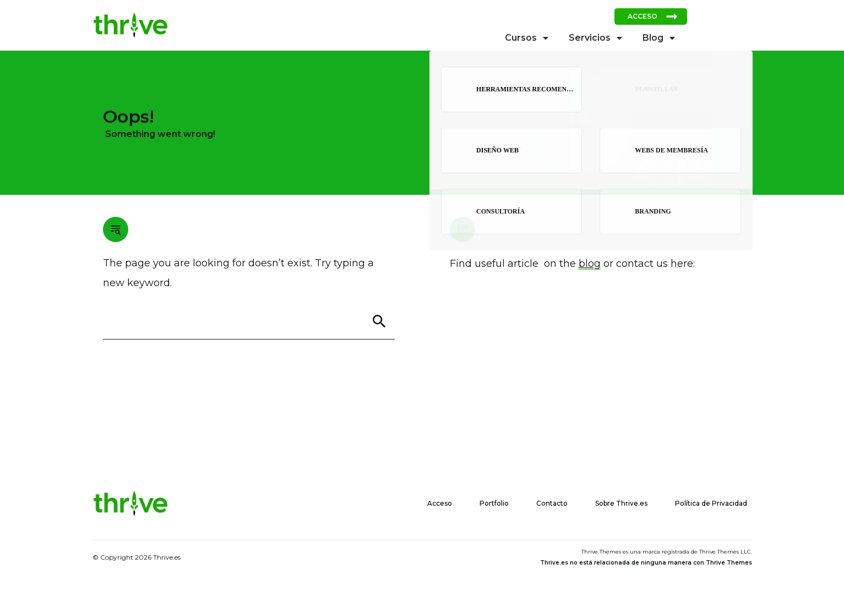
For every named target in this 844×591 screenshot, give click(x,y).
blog (590, 264)
